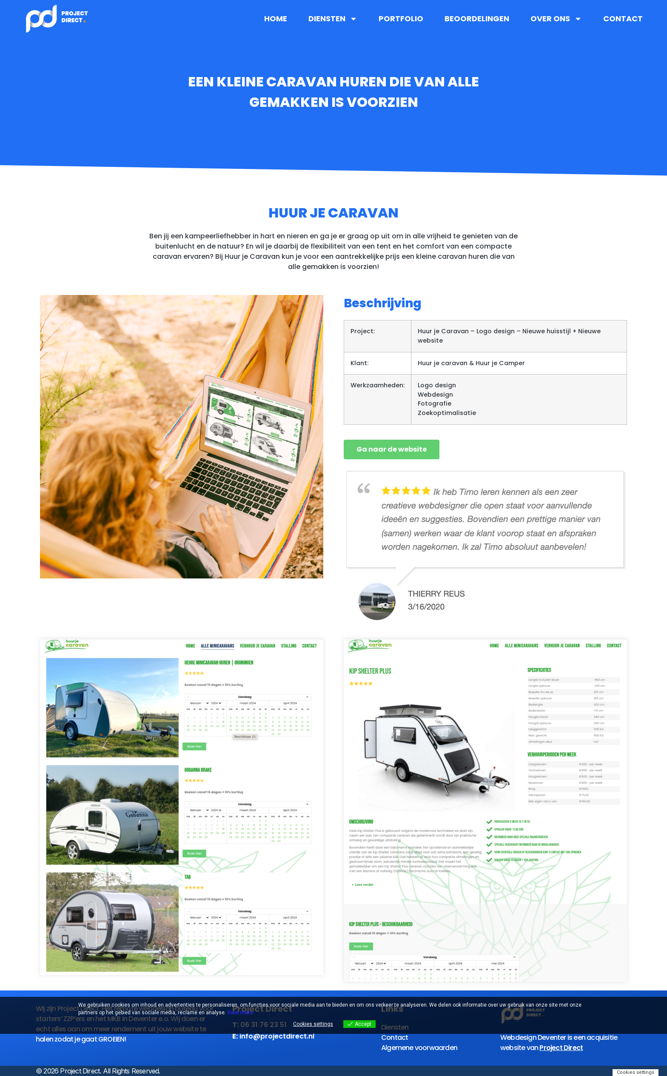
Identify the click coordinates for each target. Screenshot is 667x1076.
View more (240, 1013)
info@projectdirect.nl (276, 1036)
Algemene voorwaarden (419, 1048)
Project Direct (561, 1048)
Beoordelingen (477, 18)
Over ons (556, 18)
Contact (623, 18)
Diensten (332, 18)
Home (275, 18)
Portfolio (401, 18)
